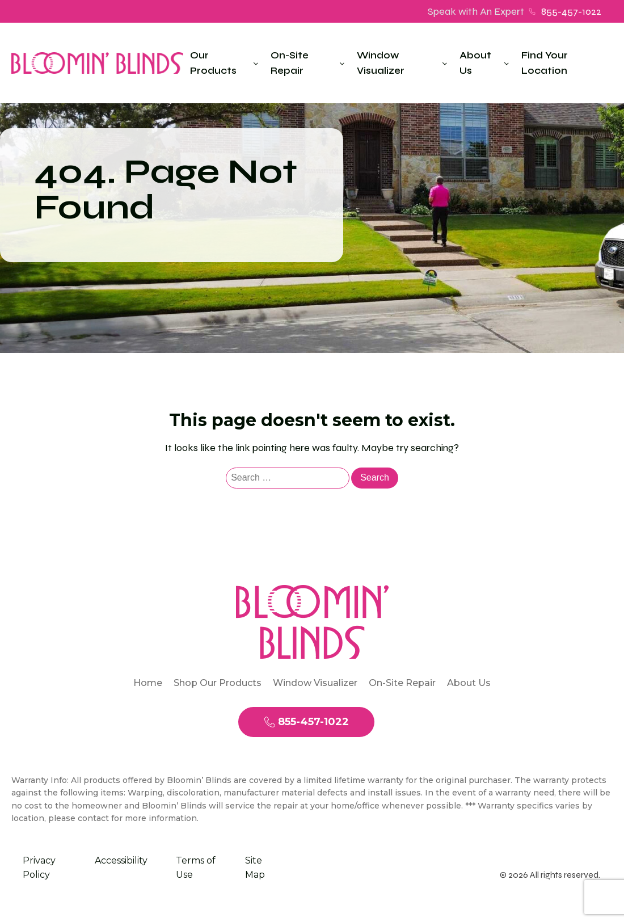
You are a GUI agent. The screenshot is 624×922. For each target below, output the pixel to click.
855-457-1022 (571, 11)
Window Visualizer (380, 63)
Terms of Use (196, 868)
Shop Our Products (218, 682)
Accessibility (121, 860)
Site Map (255, 868)
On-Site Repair (290, 63)
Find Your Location (544, 63)
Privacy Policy (39, 868)
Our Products (213, 63)
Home (147, 682)
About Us (475, 63)
